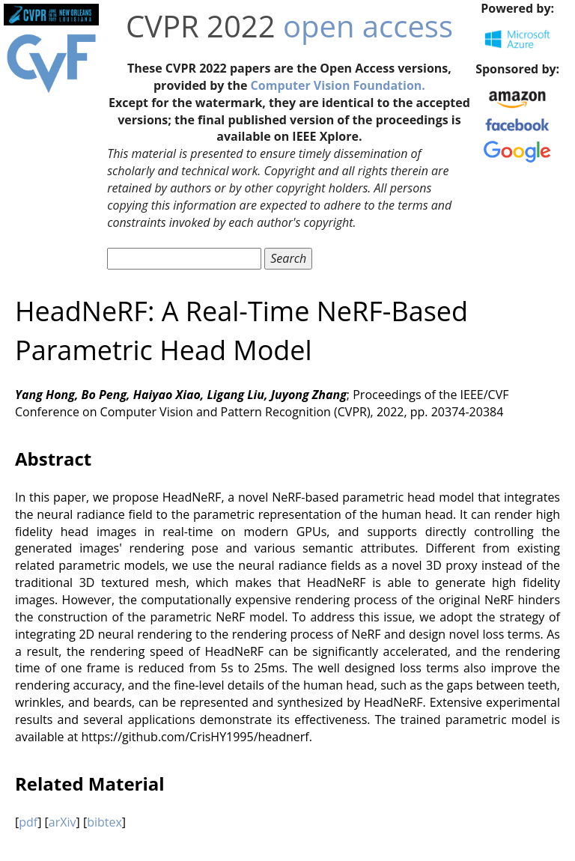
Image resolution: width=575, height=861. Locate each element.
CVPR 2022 (201, 25)
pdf (28, 822)
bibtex (104, 822)
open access (368, 25)
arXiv (62, 822)
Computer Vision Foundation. (338, 85)
